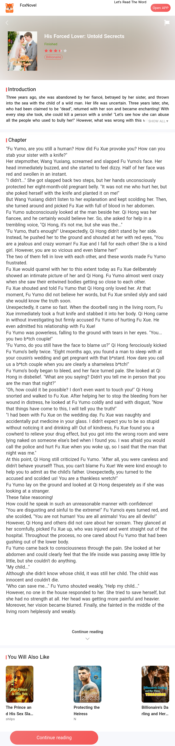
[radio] (46, 50)
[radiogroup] (55, 50)
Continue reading (54, 737)
